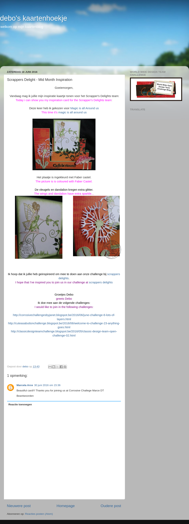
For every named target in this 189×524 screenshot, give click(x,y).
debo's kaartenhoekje (33, 18)
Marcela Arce (25, 385)
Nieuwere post (19, 506)
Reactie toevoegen (20, 404)
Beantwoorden (25, 395)
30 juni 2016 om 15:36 (47, 385)
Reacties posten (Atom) (39, 513)
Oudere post (111, 506)
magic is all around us (72, 112)
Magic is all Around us (84, 108)
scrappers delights (101, 282)
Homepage (66, 506)
